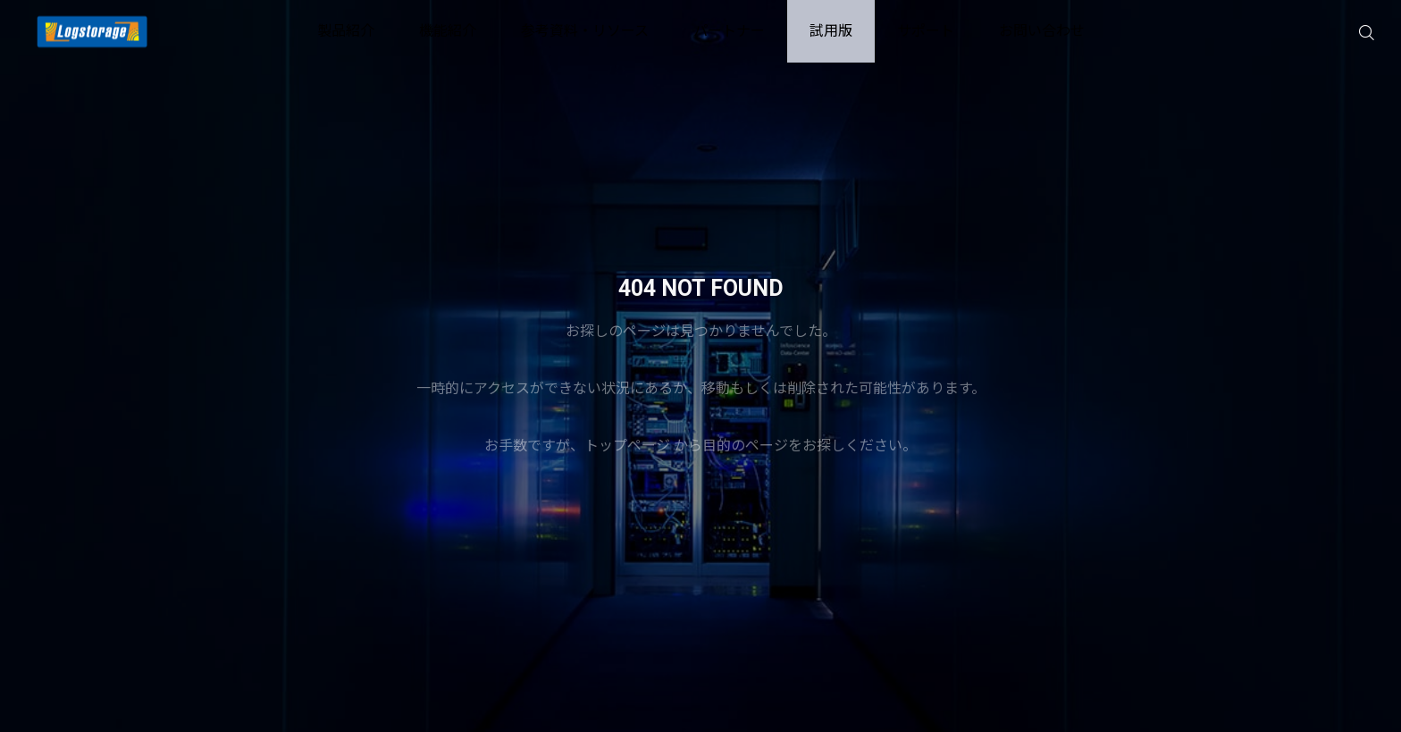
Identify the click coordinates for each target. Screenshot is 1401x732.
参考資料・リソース (585, 30)
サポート (925, 30)
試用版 (831, 30)
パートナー (729, 30)
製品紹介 (345, 30)
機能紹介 (447, 30)
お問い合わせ (1042, 30)
